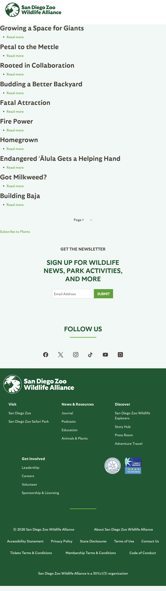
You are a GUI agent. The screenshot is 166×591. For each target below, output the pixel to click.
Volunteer (29, 484)
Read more (15, 37)
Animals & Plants (75, 438)
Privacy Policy (61, 541)
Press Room (124, 435)
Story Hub (123, 426)
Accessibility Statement (25, 541)
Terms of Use (124, 541)
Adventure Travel (128, 443)
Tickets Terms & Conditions (31, 553)
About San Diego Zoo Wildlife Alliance (123, 529)
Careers (28, 476)
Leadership (30, 467)
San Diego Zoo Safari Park (29, 421)
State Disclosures (93, 541)
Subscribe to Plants (15, 231)
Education (70, 430)
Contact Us (150, 541)
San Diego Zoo (20, 413)
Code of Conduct (142, 553)
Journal (67, 413)
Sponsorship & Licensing (40, 493)
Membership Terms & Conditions (91, 553)
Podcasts (69, 421)
